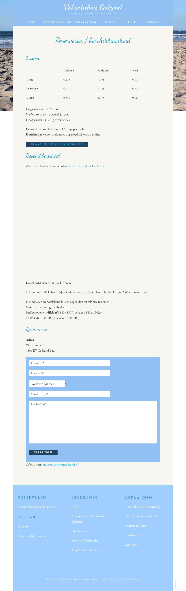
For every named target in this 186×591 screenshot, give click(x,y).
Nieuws (23, 526)
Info (128, 22)
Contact (152, 22)
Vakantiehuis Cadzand (93, 7)
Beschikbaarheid (135, 535)
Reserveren (131, 544)
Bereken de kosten (136, 525)
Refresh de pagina (79, 166)
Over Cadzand (80, 531)
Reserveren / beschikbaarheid (70, 22)
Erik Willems (133, 578)
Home (31, 22)
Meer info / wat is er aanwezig (142, 506)
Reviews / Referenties (31, 536)
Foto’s (110, 22)
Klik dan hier (101, 166)
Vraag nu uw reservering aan (57, 144)
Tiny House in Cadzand (86, 550)
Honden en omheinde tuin (141, 516)
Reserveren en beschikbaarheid (37, 506)
